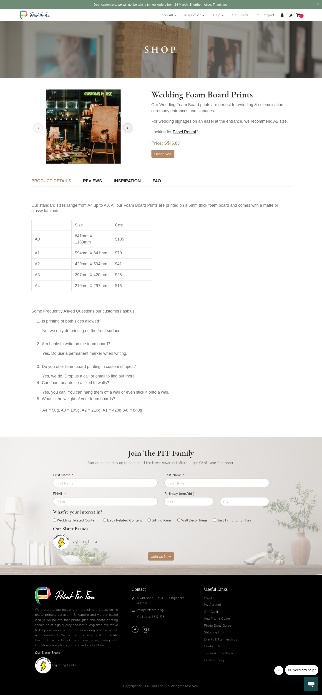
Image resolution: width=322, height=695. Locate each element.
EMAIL (59, 493)
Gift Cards (211, 611)
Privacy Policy (214, 659)
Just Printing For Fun (234, 520)
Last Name (174, 474)
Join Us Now (161, 556)
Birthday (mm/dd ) (179, 493)
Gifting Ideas (161, 520)
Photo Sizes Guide (217, 625)
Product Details (51, 180)
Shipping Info (214, 632)
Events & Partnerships (220, 639)
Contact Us (212, 645)
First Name (63, 474)
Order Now (163, 153)
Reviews (92, 180)
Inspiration (127, 180)
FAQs (208, 597)
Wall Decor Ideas (194, 520)
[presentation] (38, 127)
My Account (212, 604)
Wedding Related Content (77, 520)
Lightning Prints (64, 664)
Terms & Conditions (218, 652)
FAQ (157, 180)
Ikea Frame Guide (217, 618)
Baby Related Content (124, 520)
